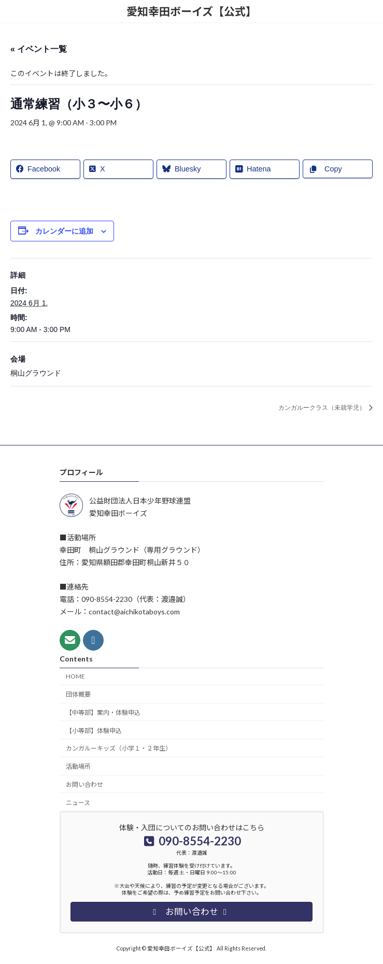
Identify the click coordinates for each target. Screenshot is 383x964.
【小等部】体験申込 (94, 731)
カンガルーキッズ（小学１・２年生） (119, 748)
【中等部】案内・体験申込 (103, 712)
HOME (75, 676)
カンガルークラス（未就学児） (322, 407)
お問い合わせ (84, 784)
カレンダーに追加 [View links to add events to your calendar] (64, 231)
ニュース (78, 803)
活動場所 (78, 766)
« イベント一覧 (38, 49)
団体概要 (78, 694)
